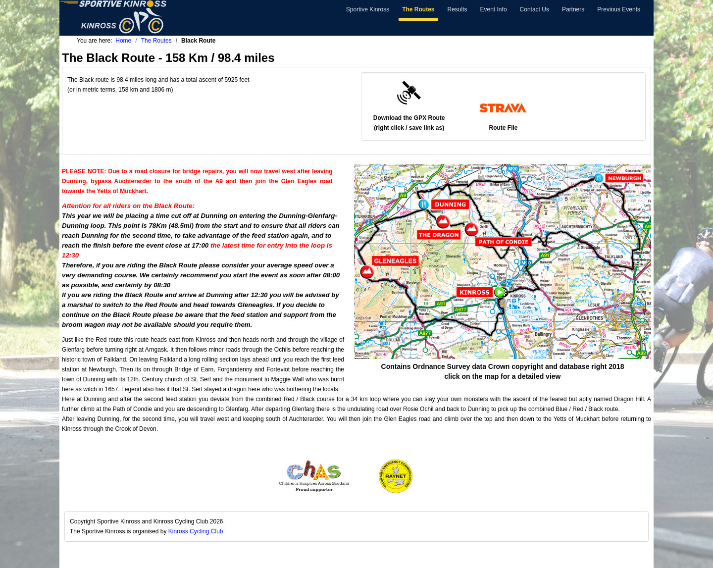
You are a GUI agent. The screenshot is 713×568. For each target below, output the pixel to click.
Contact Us (534, 9)
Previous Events (618, 9)
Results (457, 9)
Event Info (493, 9)
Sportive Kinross (367, 9)
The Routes (418, 9)
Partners (573, 9)
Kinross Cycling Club (195, 531)
